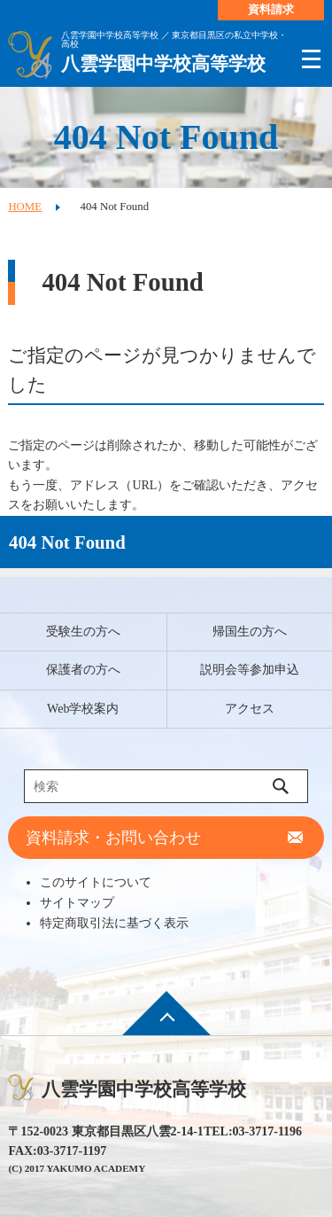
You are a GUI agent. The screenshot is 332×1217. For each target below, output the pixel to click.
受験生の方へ (83, 631)
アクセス (249, 708)
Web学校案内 (83, 708)
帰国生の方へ (249, 631)
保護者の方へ (83, 669)
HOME (25, 206)
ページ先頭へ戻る (166, 1025)
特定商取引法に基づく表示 (114, 923)
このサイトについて (95, 882)
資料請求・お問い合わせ (113, 837)
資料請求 (271, 10)
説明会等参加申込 (249, 669)
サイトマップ (77, 902)
